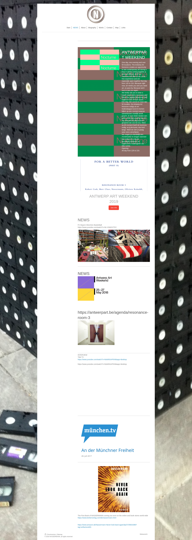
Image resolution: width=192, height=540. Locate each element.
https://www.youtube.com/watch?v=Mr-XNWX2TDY (97, 227)
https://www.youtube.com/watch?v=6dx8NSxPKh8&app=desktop (102, 359)
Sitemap (59, 534)
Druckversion (50, 534)
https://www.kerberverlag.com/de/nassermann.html (97, 518)
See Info (114, 208)
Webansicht (143, 534)
